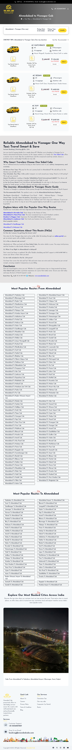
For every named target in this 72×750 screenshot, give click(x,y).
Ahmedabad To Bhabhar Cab (14, 356)
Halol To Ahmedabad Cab (13, 552)
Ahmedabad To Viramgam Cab (48, 422)
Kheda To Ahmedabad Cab (47, 543)
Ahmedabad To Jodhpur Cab (48, 319)
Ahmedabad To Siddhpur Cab (14, 407)
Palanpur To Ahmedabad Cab (48, 524)
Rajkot (59, 679)
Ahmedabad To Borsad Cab (47, 441)
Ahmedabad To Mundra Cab (14, 434)
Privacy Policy (24, 704)
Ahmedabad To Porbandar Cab (48, 393)
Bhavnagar (48, 679)
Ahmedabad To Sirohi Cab (13, 410)
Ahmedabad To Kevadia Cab (48, 341)
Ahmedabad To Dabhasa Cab (14, 362)
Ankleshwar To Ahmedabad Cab (49, 537)
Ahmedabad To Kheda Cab (47, 344)
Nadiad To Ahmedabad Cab (14, 518)
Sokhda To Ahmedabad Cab (14, 531)
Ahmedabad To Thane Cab (13, 413)
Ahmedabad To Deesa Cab (47, 465)
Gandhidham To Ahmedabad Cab (49, 573)
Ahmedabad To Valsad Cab (47, 353)
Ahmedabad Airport (37, 679)
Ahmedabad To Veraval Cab (48, 322)
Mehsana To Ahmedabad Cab (14, 524)
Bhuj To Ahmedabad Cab (13, 521)
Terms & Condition (25, 707)
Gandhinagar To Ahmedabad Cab (15, 506)
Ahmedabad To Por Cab (12, 393)
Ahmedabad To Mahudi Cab (14, 383)
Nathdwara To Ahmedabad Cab (49, 555)
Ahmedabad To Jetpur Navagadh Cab (17, 341)
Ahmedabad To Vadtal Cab (13, 353)
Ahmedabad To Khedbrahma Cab (15, 347)
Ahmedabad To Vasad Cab (47, 419)
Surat (54, 679)
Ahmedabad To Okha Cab (13, 480)
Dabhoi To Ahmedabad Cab (47, 540)
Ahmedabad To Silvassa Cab (48, 407)
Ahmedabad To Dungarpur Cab (15, 368)
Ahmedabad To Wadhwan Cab (14, 428)
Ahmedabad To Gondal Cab (47, 338)
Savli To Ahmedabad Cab (47, 546)
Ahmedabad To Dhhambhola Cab (15, 365)
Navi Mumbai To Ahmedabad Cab (16, 564)
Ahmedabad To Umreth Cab (48, 350)
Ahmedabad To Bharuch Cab (14, 431)
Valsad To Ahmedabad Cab (13, 515)
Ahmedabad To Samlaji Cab (14, 404)
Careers (22, 701)
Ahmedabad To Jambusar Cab (14, 374)
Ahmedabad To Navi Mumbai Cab (49, 477)
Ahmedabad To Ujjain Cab (47, 413)
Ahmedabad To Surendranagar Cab (16, 453)
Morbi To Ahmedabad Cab (13, 527)
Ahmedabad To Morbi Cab (47, 332)
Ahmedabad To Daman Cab (14, 465)
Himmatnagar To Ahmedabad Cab (16, 549)
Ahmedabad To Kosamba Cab (48, 380)
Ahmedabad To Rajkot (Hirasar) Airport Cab (17, 397)
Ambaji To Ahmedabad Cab (47, 531)
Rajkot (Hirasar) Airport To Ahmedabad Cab (17, 578)
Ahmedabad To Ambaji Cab (14, 335)
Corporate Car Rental (44, 704)
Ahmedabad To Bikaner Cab (47, 456)
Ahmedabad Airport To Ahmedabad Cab (51, 500)
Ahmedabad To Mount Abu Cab (49, 386)
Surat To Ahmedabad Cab (13, 503)
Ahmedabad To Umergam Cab (14, 416)
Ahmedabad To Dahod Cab (47, 462)
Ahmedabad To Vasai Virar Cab (15, 422)
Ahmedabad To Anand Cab (47, 428)
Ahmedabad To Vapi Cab (13, 419)
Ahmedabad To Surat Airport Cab (49, 410)
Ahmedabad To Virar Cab (13, 425)
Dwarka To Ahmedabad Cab (48, 576)
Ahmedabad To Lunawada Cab (49, 347)
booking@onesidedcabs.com (47, 2)
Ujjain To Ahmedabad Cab (13, 570)
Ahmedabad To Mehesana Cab (13, 227)
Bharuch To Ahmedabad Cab (48, 503)
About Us (23, 698)
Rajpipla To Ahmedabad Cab (48, 582)
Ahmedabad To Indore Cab (13, 483)
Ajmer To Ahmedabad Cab (13, 573)
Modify (62, 30)
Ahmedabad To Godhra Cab (48, 434)
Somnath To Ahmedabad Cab (14, 582)
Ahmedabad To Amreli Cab (13, 438)
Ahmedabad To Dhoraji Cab (47, 468)
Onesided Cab (30, 748)
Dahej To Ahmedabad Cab (13, 537)
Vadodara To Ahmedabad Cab (14, 500)
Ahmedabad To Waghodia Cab (48, 480)
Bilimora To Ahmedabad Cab (48, 518)
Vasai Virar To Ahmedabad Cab (15, 567)
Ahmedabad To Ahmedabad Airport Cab (51, 295)
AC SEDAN (37, 75)
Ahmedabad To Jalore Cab (47, 371)
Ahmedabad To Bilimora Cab (14, 459)
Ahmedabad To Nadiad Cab (48, 474)
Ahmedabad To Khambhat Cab (15, 332)
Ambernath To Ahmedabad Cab (49, 561)
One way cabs (41, 701)
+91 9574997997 (28, 2)
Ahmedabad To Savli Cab (13, 350)
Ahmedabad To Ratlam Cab (47, 396)
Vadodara (26, 679)
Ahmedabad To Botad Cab (47, 335)
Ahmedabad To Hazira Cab (47, 368)
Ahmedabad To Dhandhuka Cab (15, 468)
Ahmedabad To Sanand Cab (48, 404)
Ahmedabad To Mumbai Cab (48, 307)
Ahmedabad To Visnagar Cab (48, 425)
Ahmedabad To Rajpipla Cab (14, 450)
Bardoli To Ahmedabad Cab (13, 540)
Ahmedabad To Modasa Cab (14, 444)
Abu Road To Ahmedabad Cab (48, 570)
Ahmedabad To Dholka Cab (13, 338)
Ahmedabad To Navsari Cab (14, 307)
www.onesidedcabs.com (42, 276)
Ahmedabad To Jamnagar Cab (48, 310)
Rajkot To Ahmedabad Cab (47, 509)
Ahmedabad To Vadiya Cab (47, 416)
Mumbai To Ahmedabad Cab (14, 561)
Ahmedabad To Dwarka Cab (48, 471)
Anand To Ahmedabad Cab (47, 515)
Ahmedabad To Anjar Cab (47, 453)
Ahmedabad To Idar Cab (13, 371)
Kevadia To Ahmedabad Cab (14, 546)
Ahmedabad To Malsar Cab (47, 383)
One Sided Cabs (59, 154)
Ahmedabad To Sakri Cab (47, 401)
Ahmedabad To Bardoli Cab (13, 456)
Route (39, 707)
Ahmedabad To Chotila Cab (47, 459)
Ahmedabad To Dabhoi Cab (14, 462)
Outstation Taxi (42, 698)
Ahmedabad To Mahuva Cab (14, 322)
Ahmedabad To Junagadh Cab (48, 329)
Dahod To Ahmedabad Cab (47, 534)
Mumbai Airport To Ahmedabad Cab (50, 585)
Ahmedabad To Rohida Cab (13, 401)
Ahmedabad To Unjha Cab (47, 438)
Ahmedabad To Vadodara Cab (14, 295)
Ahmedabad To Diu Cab (46, 365)
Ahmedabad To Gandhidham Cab (49, 431)
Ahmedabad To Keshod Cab (14, 344)
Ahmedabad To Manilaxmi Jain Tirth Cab (17, 386)
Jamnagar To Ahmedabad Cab (14, 509)
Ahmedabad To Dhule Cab (13, 471)
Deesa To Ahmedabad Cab (47, 549)
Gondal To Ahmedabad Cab (14, 585)
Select (64, 62)
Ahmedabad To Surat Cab (47, 298)
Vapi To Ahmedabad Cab (47, 512)
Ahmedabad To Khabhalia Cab (14, 380)
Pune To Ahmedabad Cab (47, 558)
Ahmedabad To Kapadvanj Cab (15, 377)
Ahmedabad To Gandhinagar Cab (13, 224)
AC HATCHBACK (38, 45)
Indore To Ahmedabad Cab (47, 567)
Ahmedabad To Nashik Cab (13, 477)
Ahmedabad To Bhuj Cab (47, 356)
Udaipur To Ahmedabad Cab (14, 558)
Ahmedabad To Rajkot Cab (13, 301)
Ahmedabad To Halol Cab (13, 474)
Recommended (59, 40)
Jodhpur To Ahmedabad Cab (14, 555)
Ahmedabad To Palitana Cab (48, 390)
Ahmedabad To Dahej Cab (47, 362)
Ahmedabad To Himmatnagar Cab (49, 316)
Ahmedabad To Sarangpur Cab (48, 313)
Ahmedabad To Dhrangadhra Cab (49, 325)
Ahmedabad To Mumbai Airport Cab (16, 313)
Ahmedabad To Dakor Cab (13, 325)
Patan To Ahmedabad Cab (47, 527)
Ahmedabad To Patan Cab (13, 447)
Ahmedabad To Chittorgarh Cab (49, 359)
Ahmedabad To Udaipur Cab (48, 301)
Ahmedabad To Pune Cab (47, 447)
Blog (21, 710)
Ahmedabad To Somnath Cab (48, 450)
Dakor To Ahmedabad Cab (13, 543)
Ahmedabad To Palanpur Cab (14, 310)
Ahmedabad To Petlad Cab (13, 319)
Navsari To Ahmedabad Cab (14, 512)
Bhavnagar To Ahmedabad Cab (49, 521)
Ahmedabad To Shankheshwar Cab (16, 304)
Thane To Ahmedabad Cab (47, 564)
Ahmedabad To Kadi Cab (47, 374)
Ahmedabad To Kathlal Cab (47, 377)
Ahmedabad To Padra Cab (13, 390)
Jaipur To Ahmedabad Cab (47, 552)
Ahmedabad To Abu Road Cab (15, 441)
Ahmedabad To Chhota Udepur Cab (16, 359)
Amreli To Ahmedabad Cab (13, 534)
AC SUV (35, 106)
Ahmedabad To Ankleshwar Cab (15, 316)
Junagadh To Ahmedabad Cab (48, 506)
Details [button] (54, 64)
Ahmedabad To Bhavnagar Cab (15, 298)
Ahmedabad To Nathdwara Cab (49, 444)
